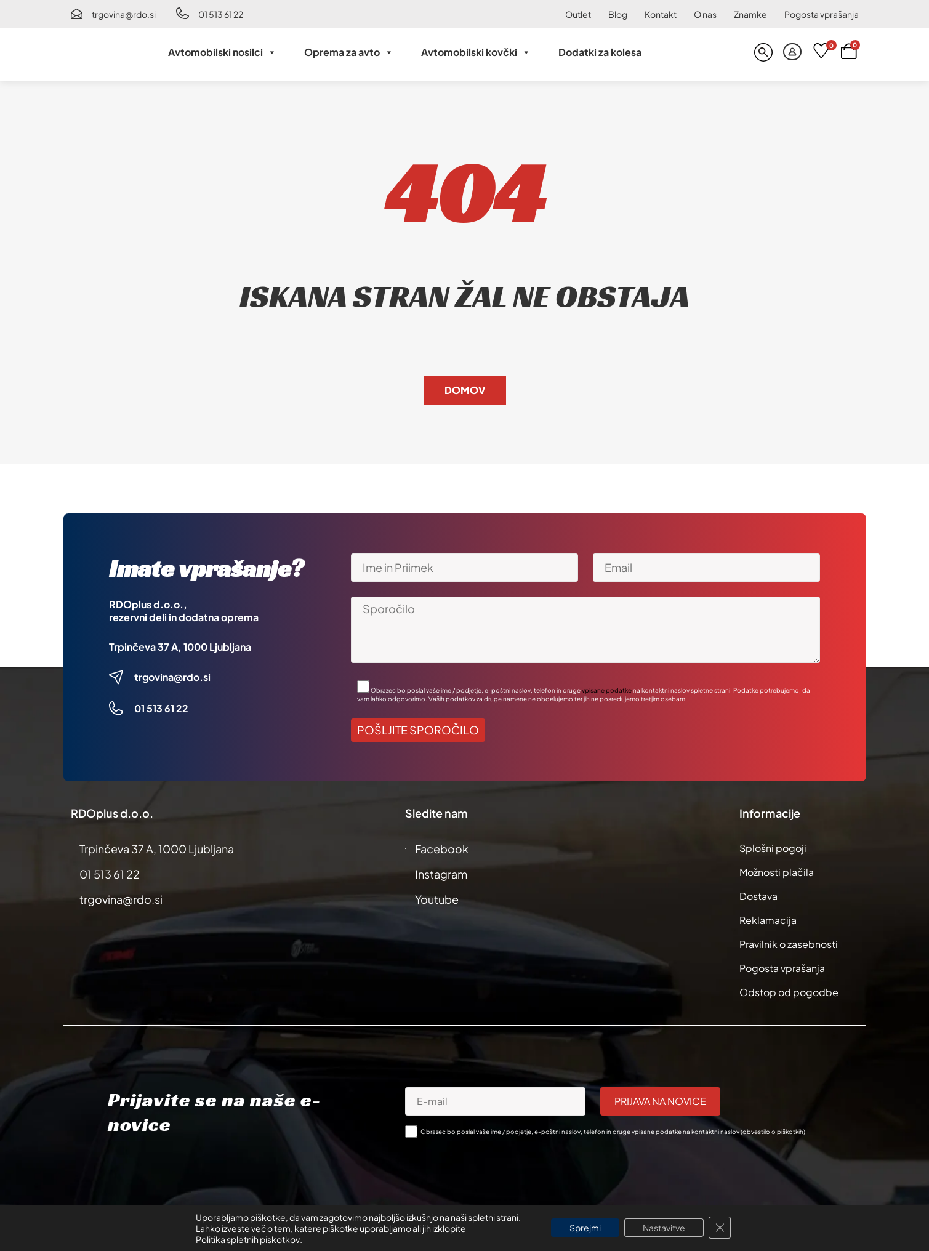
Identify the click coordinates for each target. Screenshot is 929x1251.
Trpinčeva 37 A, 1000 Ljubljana (180, 646)
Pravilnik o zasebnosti (788, 944)
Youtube (437, 899)
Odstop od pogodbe (789, 992)
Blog (617, 14)
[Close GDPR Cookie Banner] (720, 1228)
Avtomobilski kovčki (476, 52)
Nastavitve (664, 1227)
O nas (705, 14)
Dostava (758, 896)
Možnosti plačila (776, 872)
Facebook (442, 849)
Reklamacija (768, 920)
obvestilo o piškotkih (772, 1131)
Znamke (750, 14)
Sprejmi (585, 1227)
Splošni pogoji (772, 848)
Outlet (578, 14)
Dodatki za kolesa (599, 52)
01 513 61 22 (220, 14)
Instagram (441, 874)
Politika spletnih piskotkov (248, 1239)
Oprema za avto (348, 52)
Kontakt (661, 14)
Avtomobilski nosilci (222, 52)
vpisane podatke (607, 690)
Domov (464, 390)
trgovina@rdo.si (124, 14)
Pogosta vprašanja (821, 14)
